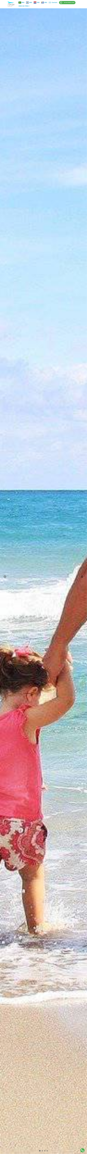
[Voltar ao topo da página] (11, 4)
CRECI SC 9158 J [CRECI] (24, 6)
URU (44, 2)
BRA (21, 3)
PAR (36, 3)
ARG (29, 3)
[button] (5, 576)
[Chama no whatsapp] (82, 1150)
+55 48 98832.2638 (67, 2)
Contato (53, 2)
